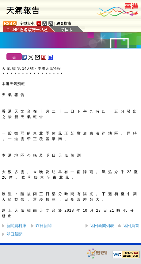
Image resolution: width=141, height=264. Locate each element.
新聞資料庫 (16, 225)
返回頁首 (131, 225)
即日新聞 (14, 234)
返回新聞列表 (102, 225)
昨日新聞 (43, 225)
